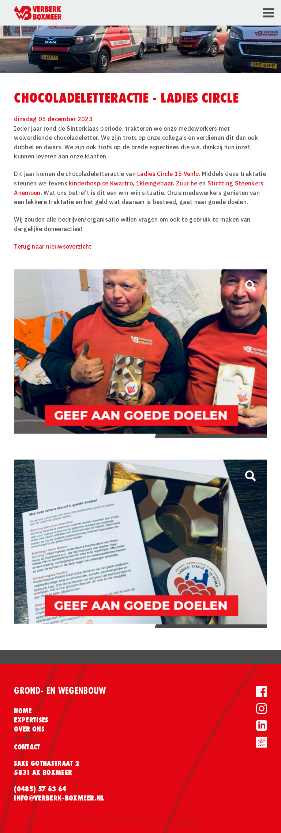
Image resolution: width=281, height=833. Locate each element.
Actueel (26, 738)
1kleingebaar (154, 183)
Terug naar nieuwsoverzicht (52, 246)
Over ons (29, 729)
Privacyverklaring (129, 821)
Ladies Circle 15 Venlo (168, 173)
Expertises (31, 720)
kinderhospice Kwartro (101, 183)
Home (23, 710)
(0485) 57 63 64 (40, 789)
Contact (27, 747)
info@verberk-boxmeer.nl (59, 798)
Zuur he (186, 183)
